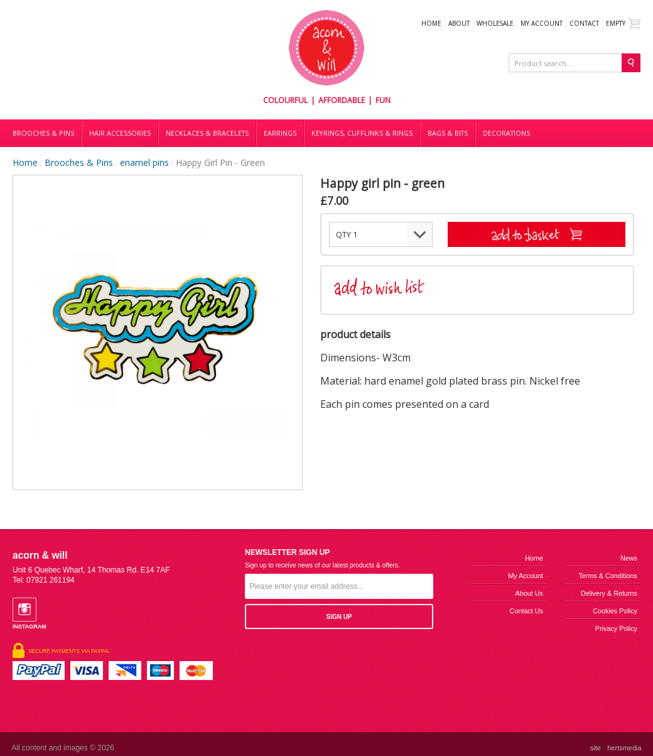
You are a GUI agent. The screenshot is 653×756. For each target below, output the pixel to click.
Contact (584, 23)
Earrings (280, 133)
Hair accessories (120, 133)
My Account (542, 23)
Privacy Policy (616, 628)
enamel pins (144, 162)
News (628, 558)
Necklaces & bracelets (207, 133)
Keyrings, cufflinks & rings (362, 133)
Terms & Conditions (607, 575)
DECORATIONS (506, 133)
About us (529, 593)
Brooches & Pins (43, 133)
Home (431, 23)
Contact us (526, 611)
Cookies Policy (615, 611)
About (459, 23)
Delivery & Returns (609, 593)
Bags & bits (448, 133)
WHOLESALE (495, 23)
